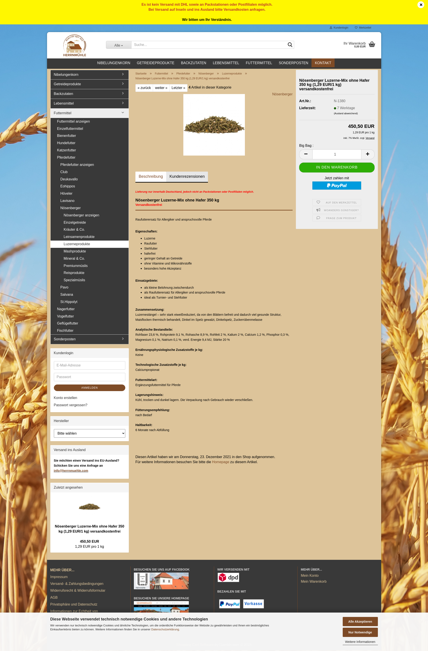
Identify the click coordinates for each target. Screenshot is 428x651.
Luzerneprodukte (77, 245)
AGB (54, 598)
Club (64, 173)
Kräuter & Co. (74, 230)
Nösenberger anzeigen (81, 216)
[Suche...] (118, 45)
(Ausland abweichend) (346, 114)
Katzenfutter (66, 151)
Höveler (66, 194)
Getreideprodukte (155, 63)
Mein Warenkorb (314, 582)
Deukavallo (69, 180)
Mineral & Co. (74, 259)
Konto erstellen (65, 399)
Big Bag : (306, 146)
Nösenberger (282, 95)
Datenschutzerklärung (165, 629)
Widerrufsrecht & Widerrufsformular (78, 591)
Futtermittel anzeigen (73, 122)
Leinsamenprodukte (79, 237)
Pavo (64, 288)
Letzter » (178, 89)
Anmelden (89, 388)
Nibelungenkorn (113, 63)
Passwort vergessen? (70, 406)
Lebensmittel (226, 63)
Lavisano (67, 201)
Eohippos (67, 187)
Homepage (220, 463)
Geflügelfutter (67, 324)
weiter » (161, 89)
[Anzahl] (336, 155)
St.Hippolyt (68, 303)
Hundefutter (66, 144)
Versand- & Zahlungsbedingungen (77, 584)
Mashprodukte (75, 252)
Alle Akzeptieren (360, 621)
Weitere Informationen (360, 642)
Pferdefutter (66, 158)
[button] (305, 155)
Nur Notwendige (360, 632)
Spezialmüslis (74, 281)
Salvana (66, 295)
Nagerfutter (66, 310)
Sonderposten (293, 63)
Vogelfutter (65, 317)
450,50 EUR (89, 542)
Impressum (59, 578)
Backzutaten (193, 63)
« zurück (144, 89)
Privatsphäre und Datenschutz (73, 605)
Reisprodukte (74, 274)
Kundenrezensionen (187, 177)
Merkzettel (363, 27)
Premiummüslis (76, 266)
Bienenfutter (66, 136)
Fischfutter (65, 331)
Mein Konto (310, 576)
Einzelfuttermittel (70, 129)
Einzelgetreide (75, 223)
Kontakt (323, 63)
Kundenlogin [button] (339, 27)
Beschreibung (151, 177)
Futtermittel (259, 63)
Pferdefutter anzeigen (77, 165)
